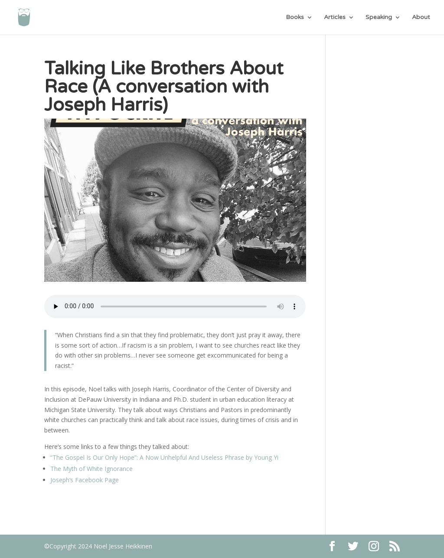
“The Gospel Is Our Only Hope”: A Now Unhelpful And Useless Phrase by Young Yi (164, 457)
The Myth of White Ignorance (91, 468)
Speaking (379, 17)
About (421, 17)
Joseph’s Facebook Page (84, 480)
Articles (335, 17)
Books (295, 17)
